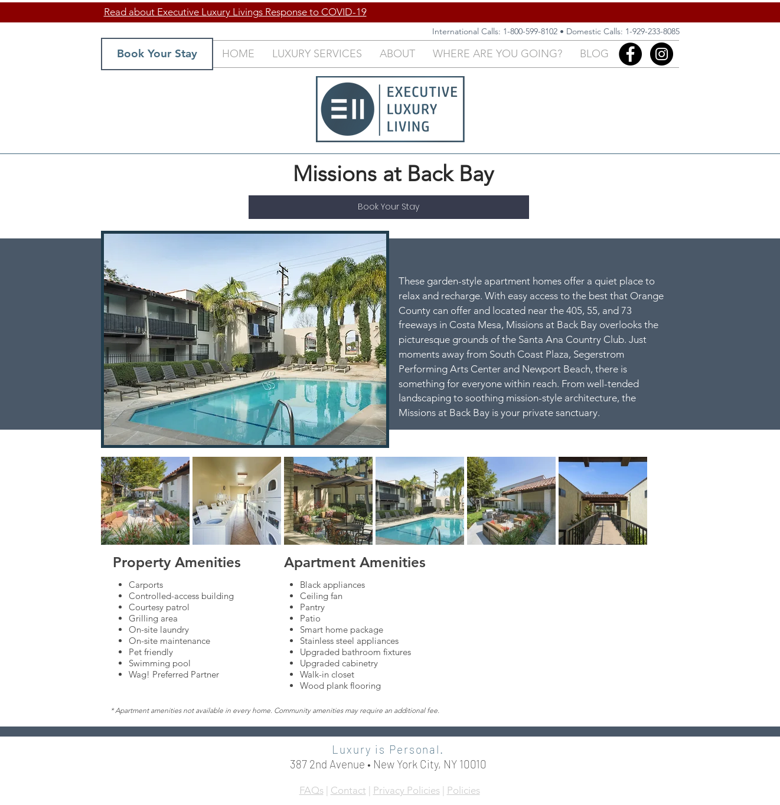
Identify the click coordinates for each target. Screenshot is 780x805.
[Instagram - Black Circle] (661, 54)
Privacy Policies (406, 790)
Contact (348, 790)
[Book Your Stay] (157, 54)
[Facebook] (630, 54)
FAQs (311, 790)
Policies (463, 790)
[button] (317, 54)
